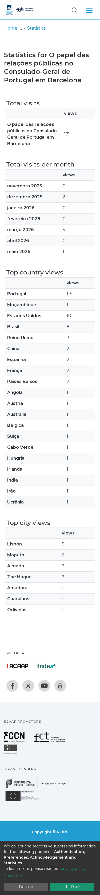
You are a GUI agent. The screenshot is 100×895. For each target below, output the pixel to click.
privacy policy (73, 868)
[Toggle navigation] (89, 9)
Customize (14, 876)
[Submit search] (74, 9)
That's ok (72, 886)
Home (10, 28)
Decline (26, 886)
